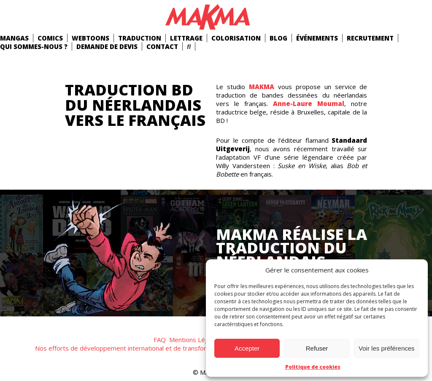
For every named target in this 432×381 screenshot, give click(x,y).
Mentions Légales (195, 339)
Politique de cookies (312, 366)
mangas (14, 38)
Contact (162, 46)
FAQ (160, 339)
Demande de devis (107, 46)
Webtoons (90, 38)
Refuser (317, 348)
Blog (278, 38)
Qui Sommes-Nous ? (34, 46)
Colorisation (236, 38)
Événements (317, 38)
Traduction (139, 38)
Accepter (247, 348)
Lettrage (186, 38)
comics (50, 38)
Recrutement (370, 38)
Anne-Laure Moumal (308, 103)
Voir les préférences (387, 348)
